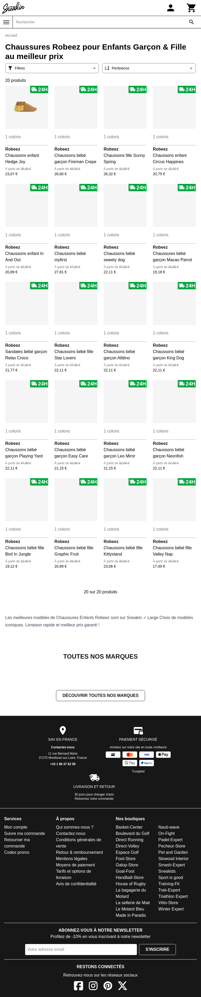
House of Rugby (131, 884)
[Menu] (6, 22)
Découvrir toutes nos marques (100, 695)
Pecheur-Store (171, 846)
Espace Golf (127, 852)
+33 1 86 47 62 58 (62, 764)
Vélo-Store (168, 902)
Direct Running (129, 840)
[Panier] (191, 8)
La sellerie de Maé (133, 902)
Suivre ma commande (24, 833)
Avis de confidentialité (76, 884)
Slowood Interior (173, 858)
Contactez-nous (63, 747)
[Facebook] (78, 986)
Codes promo (16, 852)
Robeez (12, 149)
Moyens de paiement (75, 865)
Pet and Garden (173, 852)
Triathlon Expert (173, 896)
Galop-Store (127, 865)
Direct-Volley (127, 846)
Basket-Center (129, 827)
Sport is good (170, 877)
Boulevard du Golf (132, 833)
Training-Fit (168, 884)
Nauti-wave (168, 827)
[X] (122, 986)
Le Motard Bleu (130, 909)
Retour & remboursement (79, 852)
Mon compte (15, 827)
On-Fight (166, 833)
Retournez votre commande (94, 799)
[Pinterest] (108, 986)
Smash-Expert (171, 865)
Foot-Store (126, 858)
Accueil (11, 35)
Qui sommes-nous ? (74, 827)
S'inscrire (157, 949)
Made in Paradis (131, 915)
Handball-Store (130, 877)
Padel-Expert (170, 840)
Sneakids (167, 871)
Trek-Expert (169, 890)
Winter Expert (171, 909)
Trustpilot (138, 771)
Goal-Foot (125, 871)
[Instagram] (93, 986)
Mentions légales (71, 858)
